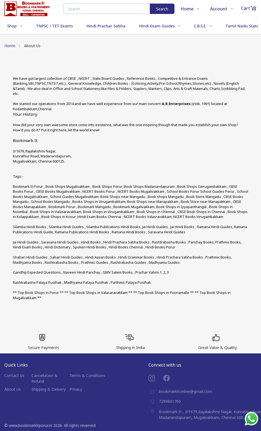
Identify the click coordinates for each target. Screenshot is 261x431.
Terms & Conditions (87, 375)
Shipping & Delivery (48, 389)
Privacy (76, 389)
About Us (12, 389)
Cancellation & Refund (44, 378)
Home (9, 45)
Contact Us (14, 375)
